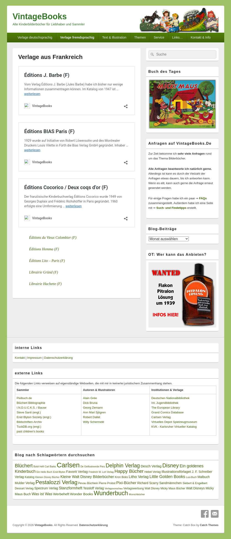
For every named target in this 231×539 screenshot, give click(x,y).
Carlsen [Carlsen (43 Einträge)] (68, 465)
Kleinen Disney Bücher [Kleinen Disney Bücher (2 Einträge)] (47, 477)
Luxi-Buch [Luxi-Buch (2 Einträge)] (191, 477)
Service (159, 37)
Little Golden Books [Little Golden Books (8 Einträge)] (167, 476)
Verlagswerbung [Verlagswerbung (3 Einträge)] (133, 488)
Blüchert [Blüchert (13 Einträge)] (24, 465)
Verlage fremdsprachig (77, 37)
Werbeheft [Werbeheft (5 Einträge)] (61, 494)
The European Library (165, 407)
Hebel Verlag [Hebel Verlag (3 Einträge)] (152, 471)
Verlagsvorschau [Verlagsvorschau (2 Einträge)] (114, 488)
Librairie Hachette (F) (45, 284)
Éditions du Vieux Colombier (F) (52, 237)
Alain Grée (90, 398)
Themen (140, 37)
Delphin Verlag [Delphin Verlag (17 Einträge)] (123, 465)
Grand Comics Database (167, 412)
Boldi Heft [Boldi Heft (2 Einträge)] (38, 466)
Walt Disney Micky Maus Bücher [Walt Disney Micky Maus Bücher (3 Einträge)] (165, 488)
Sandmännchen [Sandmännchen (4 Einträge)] (170, 483)
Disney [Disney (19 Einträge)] (170, 465)
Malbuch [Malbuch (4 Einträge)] (204, 477)
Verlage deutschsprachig (34, 37)
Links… (177, 37)
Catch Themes (209, 525)
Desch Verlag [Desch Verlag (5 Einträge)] (151, 466)
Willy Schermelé (93, 422)
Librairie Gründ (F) (43, 272)
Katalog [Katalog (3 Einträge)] (29, 477)
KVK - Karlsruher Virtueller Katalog (174, 426)
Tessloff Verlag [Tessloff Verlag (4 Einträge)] (93, 488)
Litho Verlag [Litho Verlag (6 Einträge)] (139, 477)
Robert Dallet (91, 417)
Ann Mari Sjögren (94, 412)
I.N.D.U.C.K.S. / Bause (32, 407)
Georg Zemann (93, 407)
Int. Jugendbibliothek (164, 403)
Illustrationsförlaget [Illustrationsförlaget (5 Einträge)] (176, 471)
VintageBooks (40, 16)
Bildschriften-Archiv (29, 422)
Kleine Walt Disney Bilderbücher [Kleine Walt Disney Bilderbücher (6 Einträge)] (87, 477)
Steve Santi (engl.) (29, 412)
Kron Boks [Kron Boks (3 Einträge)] (121, 477)
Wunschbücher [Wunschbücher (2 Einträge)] (137, 494)
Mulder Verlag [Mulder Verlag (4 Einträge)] (25, 483)
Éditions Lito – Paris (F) (47, 261)
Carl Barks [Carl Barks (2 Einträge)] (50, 466)
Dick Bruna (90, 403)
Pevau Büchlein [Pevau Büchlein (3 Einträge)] (88, 483)
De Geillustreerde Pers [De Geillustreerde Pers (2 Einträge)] (93, 466)
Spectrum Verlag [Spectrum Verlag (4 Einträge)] (46, 488)
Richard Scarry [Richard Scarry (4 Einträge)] (147, 483)
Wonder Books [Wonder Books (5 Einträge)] (81, 494)
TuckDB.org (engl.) (29, 426)
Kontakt (20, 357)
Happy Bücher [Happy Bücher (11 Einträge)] (129, 471)
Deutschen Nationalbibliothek (170, 398)
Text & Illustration (114, 37)
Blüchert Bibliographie (31, 403)
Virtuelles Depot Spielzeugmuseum (174, 422)
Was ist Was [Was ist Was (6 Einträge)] (42, 494)
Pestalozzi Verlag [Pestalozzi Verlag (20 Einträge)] (56, 482)
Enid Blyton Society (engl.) (34, 417)
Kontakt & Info (201, 37)
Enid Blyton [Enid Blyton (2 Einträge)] (59, 472)
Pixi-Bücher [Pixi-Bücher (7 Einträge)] (126, 482)
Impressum (34, 357)
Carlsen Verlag (161, 417)
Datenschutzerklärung (58, 357)
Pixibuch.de (24, 398)
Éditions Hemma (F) (44, 249)
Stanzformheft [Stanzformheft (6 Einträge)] (70, 488)
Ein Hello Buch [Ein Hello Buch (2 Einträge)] (44, 472)
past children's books (30, 431)
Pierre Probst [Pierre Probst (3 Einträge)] (107, 483)
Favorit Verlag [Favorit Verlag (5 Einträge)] (77, 471)
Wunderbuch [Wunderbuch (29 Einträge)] (111, 493)
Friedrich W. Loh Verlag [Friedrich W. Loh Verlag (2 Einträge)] (101, 472)
